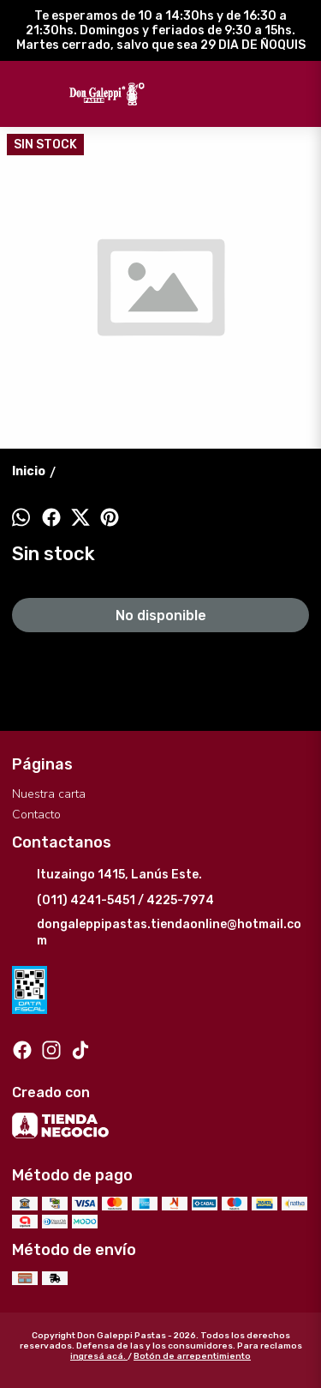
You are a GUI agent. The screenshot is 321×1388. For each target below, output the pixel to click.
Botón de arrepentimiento (192, 1356)
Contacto (36, 814)
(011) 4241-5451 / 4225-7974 (113, 901)
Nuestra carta (49, 794)
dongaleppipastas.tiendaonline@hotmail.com (156, 932)
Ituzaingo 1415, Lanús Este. (107, 876)
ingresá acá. (99, 1356)
